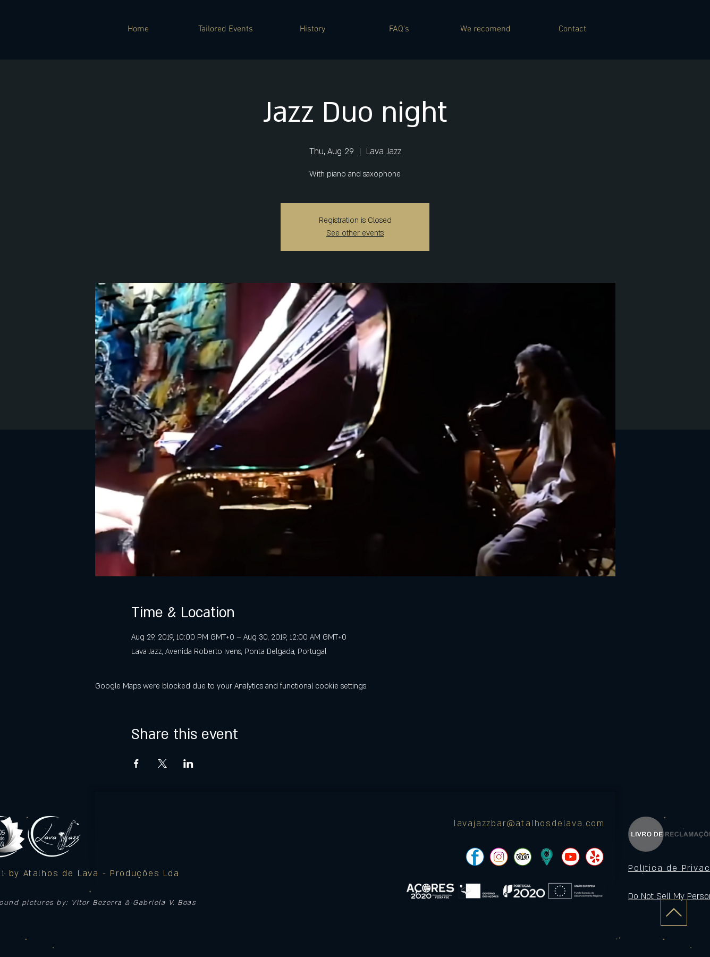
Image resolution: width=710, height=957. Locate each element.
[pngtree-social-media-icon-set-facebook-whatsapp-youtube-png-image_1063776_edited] (475, 856)
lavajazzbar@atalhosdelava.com (529, 823)
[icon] (546, 856)
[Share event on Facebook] (136, 763)
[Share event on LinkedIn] (188, 763)
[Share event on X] (162, 763)
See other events (355, 233)
